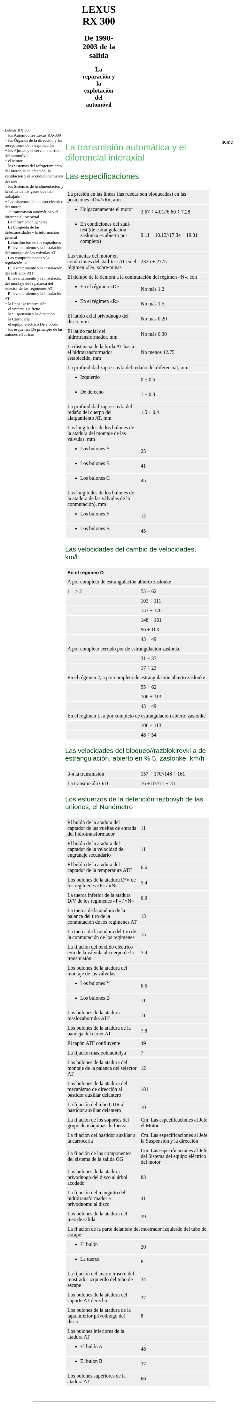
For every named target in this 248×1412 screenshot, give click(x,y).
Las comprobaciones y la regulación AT (27, 260)
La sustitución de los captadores (34, 242)
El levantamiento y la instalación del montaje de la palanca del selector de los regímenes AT (33, 283)
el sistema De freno (24, 308)
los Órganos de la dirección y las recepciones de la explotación (33, 143)
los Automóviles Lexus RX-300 (34, 135)
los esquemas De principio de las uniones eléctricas (34, 332)
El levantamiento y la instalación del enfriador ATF (33, 270)
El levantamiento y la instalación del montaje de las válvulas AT (33, 250)
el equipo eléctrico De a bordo (33, 324)
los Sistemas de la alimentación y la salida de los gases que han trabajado (34, 191)
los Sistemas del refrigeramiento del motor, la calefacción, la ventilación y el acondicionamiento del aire (34, 173)
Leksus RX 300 (18, 130)
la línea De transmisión (27, 303)
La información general (27, 222)
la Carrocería (18, 319)
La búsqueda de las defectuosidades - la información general (32, 232)
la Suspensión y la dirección (31, 314)
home (227, 142)
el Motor (15, 160)
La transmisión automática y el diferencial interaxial (31, 214)
